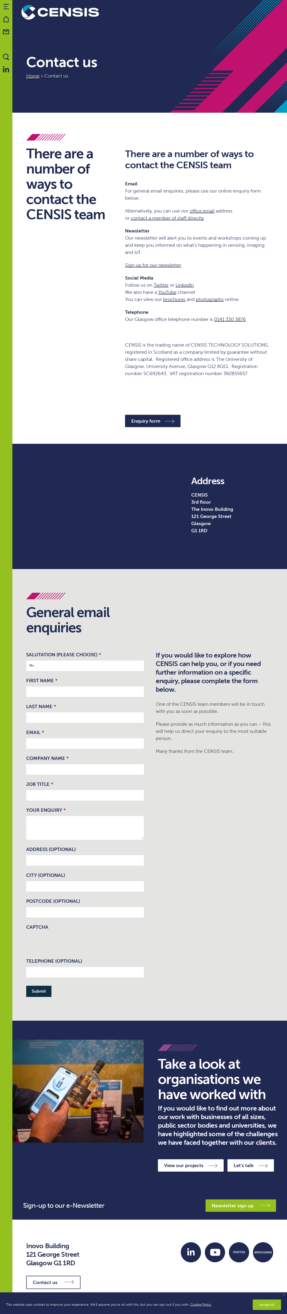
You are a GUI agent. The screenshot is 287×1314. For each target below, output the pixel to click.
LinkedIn (185, 285)
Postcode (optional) (53, 901)
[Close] (284, 1295)
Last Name (41, 706)
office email (202, 211)
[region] (143, 1303)
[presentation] (62, 942)
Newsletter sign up (241, 1205)
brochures (174, 299)
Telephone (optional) (54, 961)
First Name (41, 680)
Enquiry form (152, 421)
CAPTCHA (37, 927)
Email (35, 732)
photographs (210, 299)
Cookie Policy (200, 1305)
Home (33, 76)
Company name (47, 758)
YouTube (167, 292)
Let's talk (251, 1165)
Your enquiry (46, 810)
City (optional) (45, 875)
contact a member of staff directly (167, 218)
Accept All (267, 1305)
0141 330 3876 (230, 319)
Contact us (53, 1282)
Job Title (39, 784)
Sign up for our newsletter (153, 265)
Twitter (161, 285)
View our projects (190, 1165)
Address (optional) (51, 849)
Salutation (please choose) (63, 654)
